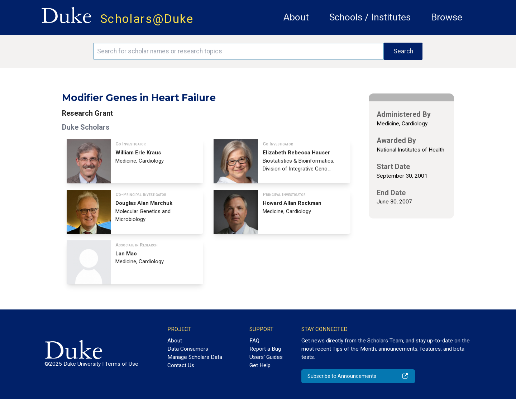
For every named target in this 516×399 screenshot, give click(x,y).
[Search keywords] (239, 51)
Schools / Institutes (370, 17)
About (296, 17)
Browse (446, 17)
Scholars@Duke (147, 19)
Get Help (260, 365)
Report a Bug (265, 349)
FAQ (254, 340)
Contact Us (180, 365)
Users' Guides (266, 357)
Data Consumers (187, 349)
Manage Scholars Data (194, 357)
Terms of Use (121, 364)
